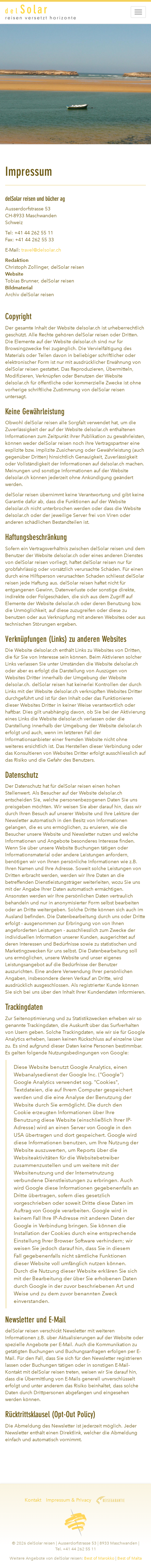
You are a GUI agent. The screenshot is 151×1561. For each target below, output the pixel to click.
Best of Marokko (99, 1558)
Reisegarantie (110, 1500)
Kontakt (33, 1500)
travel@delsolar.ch (41, 250)
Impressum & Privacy (68, 1500)
